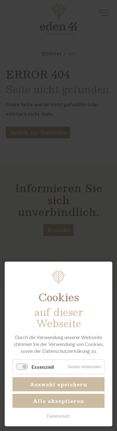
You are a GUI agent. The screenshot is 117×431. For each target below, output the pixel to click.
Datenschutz (58, 415)
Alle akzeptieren (58, 401)
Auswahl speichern (58, 384)
